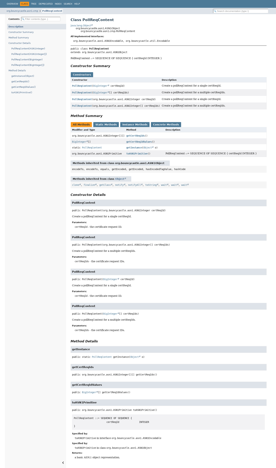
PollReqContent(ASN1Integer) (28, 48)
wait (164, 184)
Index (58, 4)
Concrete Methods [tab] (166, 124)
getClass (105, 184)
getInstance (134, 147)
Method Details (17, 70)
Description (16, 26)
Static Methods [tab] (106, 124)
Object (147, 147)
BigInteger (100, 85)
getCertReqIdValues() (23, 87)
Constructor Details (20, 43)
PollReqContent (52, 11)
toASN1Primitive (137, 153)
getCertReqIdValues (139, 141)
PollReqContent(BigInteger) (27, 59)
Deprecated (46, 4)
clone (75, 184)
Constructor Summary (21, 32)
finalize (89, 184)
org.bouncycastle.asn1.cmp (22, 11)
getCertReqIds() (20, 81)
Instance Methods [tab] (134, 124)
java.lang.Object (81, 25)
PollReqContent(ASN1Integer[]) (29, 54)
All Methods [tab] (81, 124)
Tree (34, 4)
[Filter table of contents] (40, 19)
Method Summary (19, 37)
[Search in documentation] (240, 11)
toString (151, 184)
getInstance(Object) (22, 76)
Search (68, 4)
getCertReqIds (135, 135)
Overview (12, 4)
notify (119, 184)
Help (77, 4)
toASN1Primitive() (21, 92)
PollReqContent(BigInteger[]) (27, 65)
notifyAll (134, 184)
